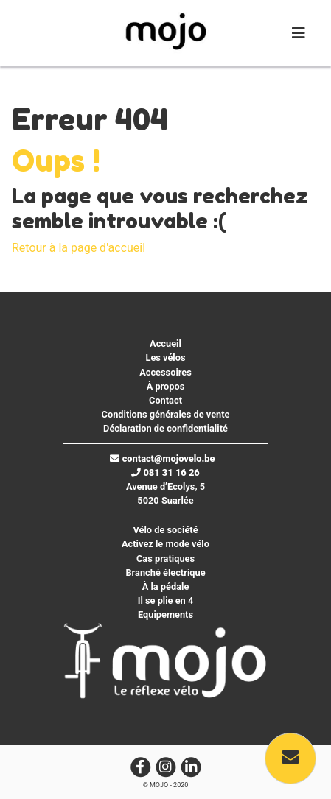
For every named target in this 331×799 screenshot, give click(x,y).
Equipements (165, 614)
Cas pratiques (165, 558)
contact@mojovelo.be (162, 458)
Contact (165, 400)
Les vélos (165, 357)
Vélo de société (165, 529)
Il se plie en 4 (166, 600)
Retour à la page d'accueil (78, 248)
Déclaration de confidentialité (165, 428)
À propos (166, 386)
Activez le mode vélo (165, 543)
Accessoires (165, 372)
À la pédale (165, 586)
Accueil (165, 343)
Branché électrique (165, 572)
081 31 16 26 (165, 472)
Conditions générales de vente (166, 414)
